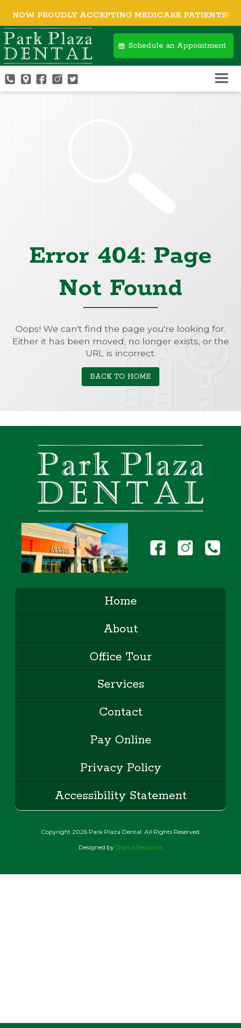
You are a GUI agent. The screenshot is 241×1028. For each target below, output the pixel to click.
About (121, 629)
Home (121, 601)
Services (120, 684)
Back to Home (120, 376)
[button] (221, 79)
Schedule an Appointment (177, 46)
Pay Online (120, 740)
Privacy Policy (120, 768)
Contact (120, 712)
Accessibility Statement (121, 796)
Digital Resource (139, 847)
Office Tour (121, 657)
